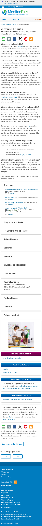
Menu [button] (5, 19)
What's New (5, 472)
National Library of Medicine (14, 7)
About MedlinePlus (7, 470)
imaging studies (25, 155)
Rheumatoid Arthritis (10, 372)
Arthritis (5, 369)
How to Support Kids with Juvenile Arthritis (17, 400)
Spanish (11, 194)
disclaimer (12, 417)
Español (38, 19)
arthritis (20, 46)
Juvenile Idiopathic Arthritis (14, 202)
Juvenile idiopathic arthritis (12, 358)
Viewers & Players (7, 500)
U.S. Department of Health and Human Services (16, 516)
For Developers (6, 507)
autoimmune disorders (9, 97)
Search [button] (17, 19)
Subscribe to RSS (9, 482)
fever (28, 126)
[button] (37, 185)
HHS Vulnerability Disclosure (10, 502)
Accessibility (5, 495)
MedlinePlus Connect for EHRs (11, 505)
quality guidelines (9, 419)
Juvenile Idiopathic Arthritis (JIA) (16, 208)
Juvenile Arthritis (10, 197)
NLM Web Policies (7, 490)
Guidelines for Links (7, 497)
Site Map (4, 474)
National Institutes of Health (10, 519)
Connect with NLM (7, 486)
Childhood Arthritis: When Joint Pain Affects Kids (21, 190)
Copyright (4, 493)
